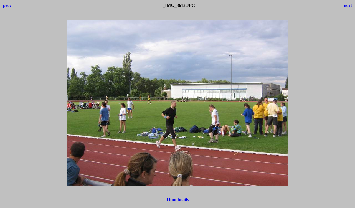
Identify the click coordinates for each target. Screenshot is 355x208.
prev (7, 5)
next (348, 5)
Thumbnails (177, 199)
